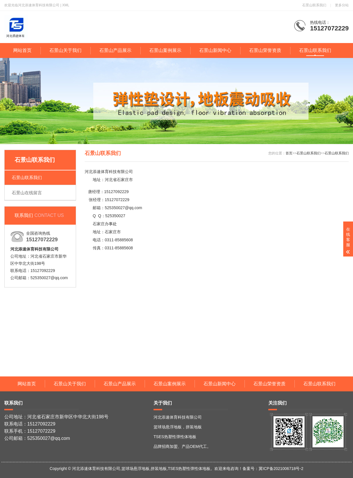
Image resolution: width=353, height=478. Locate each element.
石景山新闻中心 (215, 50)
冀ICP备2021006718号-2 (281, 468)
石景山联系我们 (314, 5)
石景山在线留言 (27, 192)
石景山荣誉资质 (265, 50)
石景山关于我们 (65, 50)
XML (65, 5)
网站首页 (22, 50)
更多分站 (342, 5)
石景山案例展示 (165, 50)
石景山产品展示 (115, 50)
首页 (289, 153)
